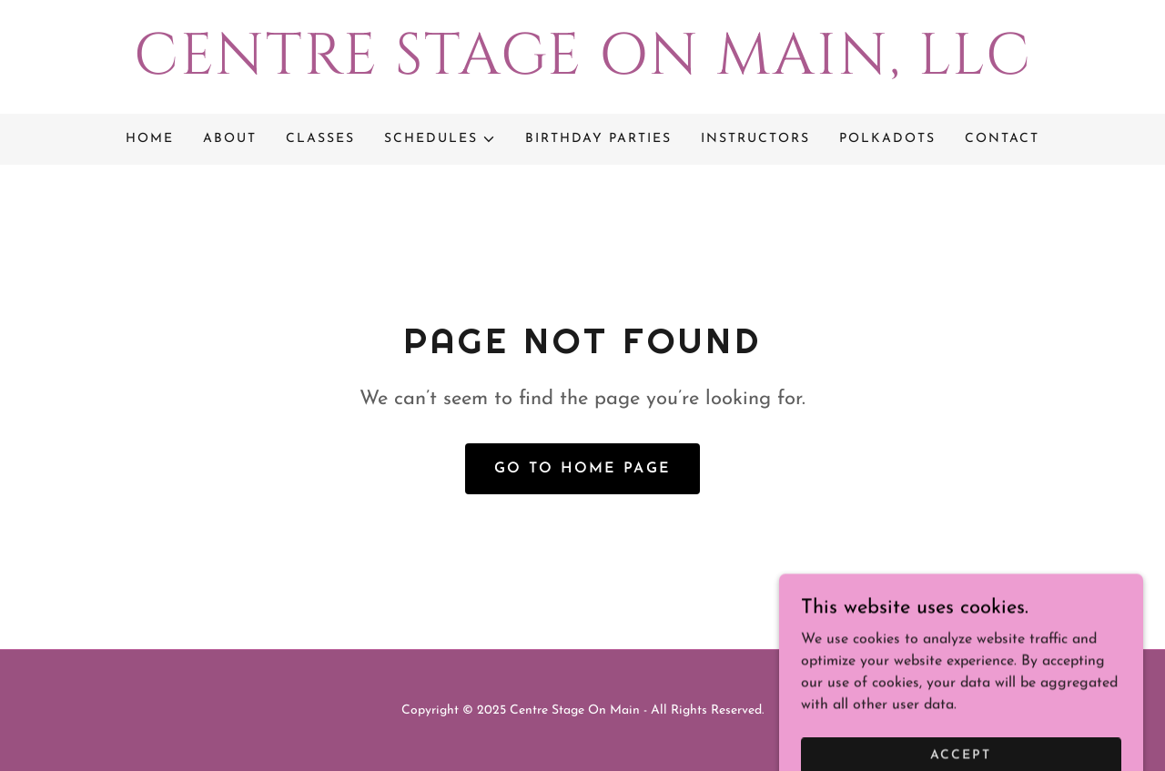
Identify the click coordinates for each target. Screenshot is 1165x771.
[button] (440, 139)
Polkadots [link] (887, 139)
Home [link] (150, 139)
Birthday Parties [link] (598, 139)
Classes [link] (320, 139)
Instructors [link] (755, 139)
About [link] (230, 139)
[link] (582, 70)
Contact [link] (1002, 139)
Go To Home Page (582, 469)
